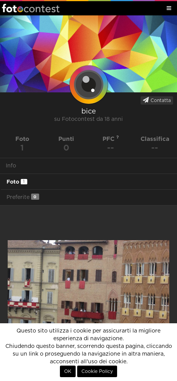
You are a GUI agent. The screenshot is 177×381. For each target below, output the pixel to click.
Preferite (23, 197)
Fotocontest (31, 8)
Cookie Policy (97, 371)
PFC (111, 138)
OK (67, 371)
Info (11, 166)
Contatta (157, 100)
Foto (17, 182)
